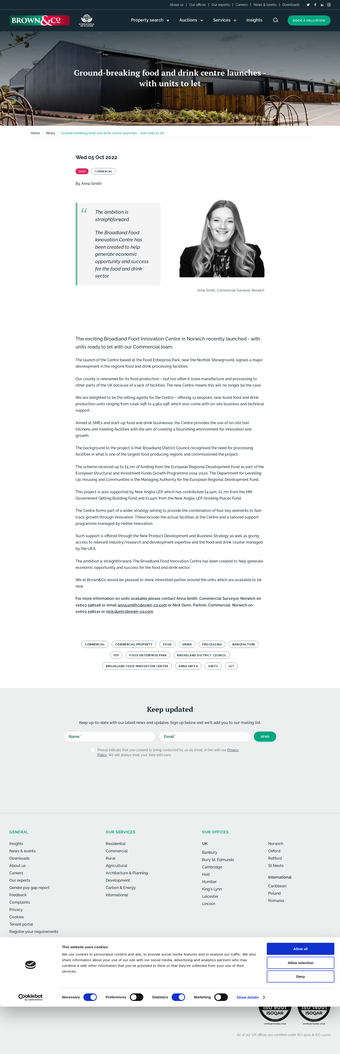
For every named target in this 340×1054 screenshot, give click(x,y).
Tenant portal (21, 924)
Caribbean (277, 886)
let (231, 666)
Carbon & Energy (121, 887)
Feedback (18, 895)
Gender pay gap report (29, 887)
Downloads (291, 5)
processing (212, 644)
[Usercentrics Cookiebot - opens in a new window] (30, 1044)
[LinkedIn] (322, 5)
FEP (116, 655)
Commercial (95, 644)
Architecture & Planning (127, 873)
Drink (187, 644)
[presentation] (160, 772)
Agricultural (116, 865)
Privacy (16, 909)
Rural (110, 858)
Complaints (19, 902)
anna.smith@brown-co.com (142, 605)
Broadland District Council (201, 655)
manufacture (243, 644)
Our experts (221, 5)
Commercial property (134, 644)
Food (167, 644)
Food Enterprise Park (148, 655)
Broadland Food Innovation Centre (137, 666)
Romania (276, 900)
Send (265, 736)
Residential (116, 843)
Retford (275, 858)
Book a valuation (309, 20)
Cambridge (212, 867)
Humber (209, 882)
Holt (206, 874)
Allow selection (300, 1010)
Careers (242, 5)
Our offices (197, 5)
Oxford (274, 851)
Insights (16, 843)
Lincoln (208, 904)
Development (118, 880)
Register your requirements (33, 931)
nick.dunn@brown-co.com (129, 611)
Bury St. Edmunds (218, 860)
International (117, 895)
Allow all (300, 996)
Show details (248, 1045)
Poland (274, 893)
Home (35, 133)
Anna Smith (91, 183)
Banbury (209, 852)
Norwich (275, 843)
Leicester (210, 896)
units (213, 666)
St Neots (276, 865)
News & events (265, 5)
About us (176, 5)
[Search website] (275, 19)
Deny (300, 1024)
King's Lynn (212, 889)
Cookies (16, 917)
